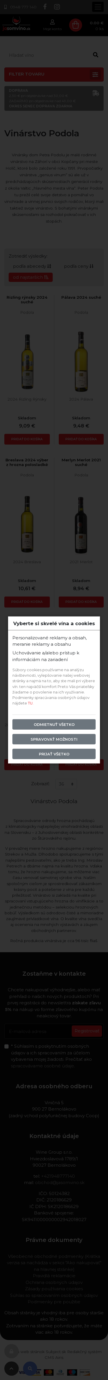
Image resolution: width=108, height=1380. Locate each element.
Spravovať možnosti (54, 739)
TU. (30, 703)
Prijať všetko (54, 754)
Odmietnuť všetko (54, 724)
